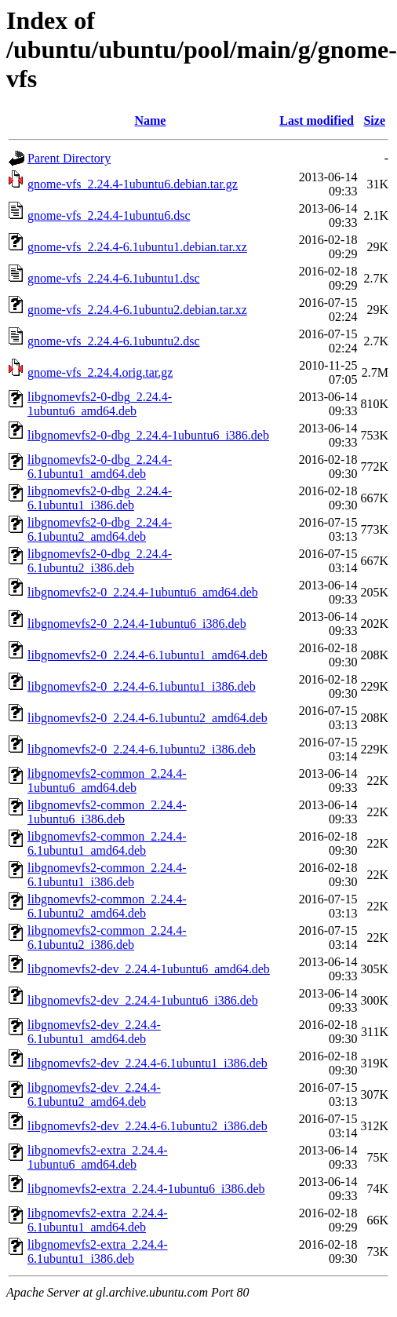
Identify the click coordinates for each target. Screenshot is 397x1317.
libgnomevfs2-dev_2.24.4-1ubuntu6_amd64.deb (148, 969)
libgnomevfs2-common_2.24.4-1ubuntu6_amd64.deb (107, 780)
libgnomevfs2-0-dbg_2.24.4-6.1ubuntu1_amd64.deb (99, 466)
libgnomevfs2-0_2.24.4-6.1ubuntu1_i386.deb (141, 686)
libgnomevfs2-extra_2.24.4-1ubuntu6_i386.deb (146, 1188)
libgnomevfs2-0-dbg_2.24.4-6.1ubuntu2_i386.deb (99, 561)
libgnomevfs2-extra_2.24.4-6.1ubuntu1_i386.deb (97, 1251)
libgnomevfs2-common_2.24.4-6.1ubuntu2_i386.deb (107, 937)
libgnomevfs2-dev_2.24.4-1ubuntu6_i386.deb (142, 1000)
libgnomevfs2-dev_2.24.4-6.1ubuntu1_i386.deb (147, 1063)
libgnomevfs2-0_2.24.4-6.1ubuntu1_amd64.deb (147, 655)
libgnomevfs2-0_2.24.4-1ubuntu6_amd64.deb (142, 592)
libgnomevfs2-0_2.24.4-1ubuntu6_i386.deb (136, 623)
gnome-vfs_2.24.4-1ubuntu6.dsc (109, 215)
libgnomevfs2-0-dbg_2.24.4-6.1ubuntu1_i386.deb (99, 498)
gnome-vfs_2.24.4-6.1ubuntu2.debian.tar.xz (137, 309)
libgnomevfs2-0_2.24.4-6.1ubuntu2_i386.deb (141, 749)
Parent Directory (69, 158)
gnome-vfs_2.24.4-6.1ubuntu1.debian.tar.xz (137, 247)
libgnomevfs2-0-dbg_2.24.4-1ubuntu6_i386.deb (148, 435)
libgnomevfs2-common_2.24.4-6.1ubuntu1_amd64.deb (107, 843)
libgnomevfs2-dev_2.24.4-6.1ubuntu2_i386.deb (147, 1126)
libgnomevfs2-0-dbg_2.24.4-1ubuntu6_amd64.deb (99, 404)
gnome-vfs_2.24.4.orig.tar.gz (100, 372)
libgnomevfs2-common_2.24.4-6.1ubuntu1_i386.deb (107, 874)
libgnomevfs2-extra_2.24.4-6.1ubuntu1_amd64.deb (97, 1220)
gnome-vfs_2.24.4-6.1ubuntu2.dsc (113, 341)
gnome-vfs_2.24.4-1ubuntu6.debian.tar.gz (132, 184)
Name (150, 120)
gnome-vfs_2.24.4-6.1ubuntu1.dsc (113, 278)
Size (374, 120)
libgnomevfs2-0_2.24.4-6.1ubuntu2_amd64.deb (147, 717)
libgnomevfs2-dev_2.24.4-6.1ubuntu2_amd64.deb (94, 1094)
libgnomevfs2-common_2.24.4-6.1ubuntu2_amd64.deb (107, 906)
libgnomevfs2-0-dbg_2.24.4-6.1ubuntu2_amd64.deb (99, 529)
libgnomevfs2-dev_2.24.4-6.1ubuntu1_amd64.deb (94, 1031)
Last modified (316, 120)
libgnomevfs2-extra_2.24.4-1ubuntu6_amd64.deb (97, 1157)
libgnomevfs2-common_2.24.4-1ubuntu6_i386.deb (107, 812)
